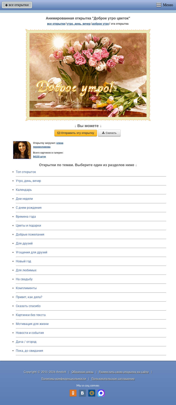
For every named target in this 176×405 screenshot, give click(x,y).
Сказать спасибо (28, 306)
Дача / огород (26, 342)
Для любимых (26, 270)
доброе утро (100, 23)
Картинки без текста (31, 315)
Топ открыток (26, 172)
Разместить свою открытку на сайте (124, 372)
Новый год (23, 261)
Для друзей (24, 243)
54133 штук (39, 156)
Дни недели (24, 199)
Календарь (24, 190)
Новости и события (30, 333)
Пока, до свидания (29, 351)
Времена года (26, 216)
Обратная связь (82, 372)
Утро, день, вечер (28, 181)
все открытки (17, 5)
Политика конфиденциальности (63, 379)
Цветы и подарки (28, 225)
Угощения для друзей (31, 252)
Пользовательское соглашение (113, 379)
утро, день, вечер (79, 23)
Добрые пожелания (30, 234)
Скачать (109, 132)
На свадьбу (24, 279)
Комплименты (26, 288)
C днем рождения (29, 207)
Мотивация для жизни (32, 324)
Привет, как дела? (29, 297)
